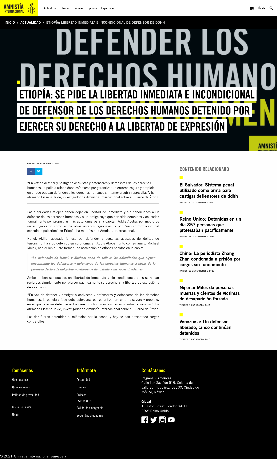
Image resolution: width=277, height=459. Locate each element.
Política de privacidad (25, 395)
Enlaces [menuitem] (78, 8)
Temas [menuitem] (65, 8)
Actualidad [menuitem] (50, 8)
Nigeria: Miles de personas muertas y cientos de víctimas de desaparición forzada (210, 293)
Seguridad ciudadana (90, 415)
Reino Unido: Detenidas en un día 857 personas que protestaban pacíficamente (210, 224)
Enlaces (81, 395)
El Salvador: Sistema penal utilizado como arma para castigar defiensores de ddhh (209, 190)
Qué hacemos (20, 380)
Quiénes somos (21, 387)
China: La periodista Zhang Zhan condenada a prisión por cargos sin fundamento (210, 258)
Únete (261, 8)
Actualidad (30, 22)
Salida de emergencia (90, 408)
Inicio (10, 22)
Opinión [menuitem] (92, 8)
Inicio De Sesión (22, 407)
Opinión (81, 387)
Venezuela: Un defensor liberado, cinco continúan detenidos (205, 327)
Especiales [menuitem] (107, 8)
